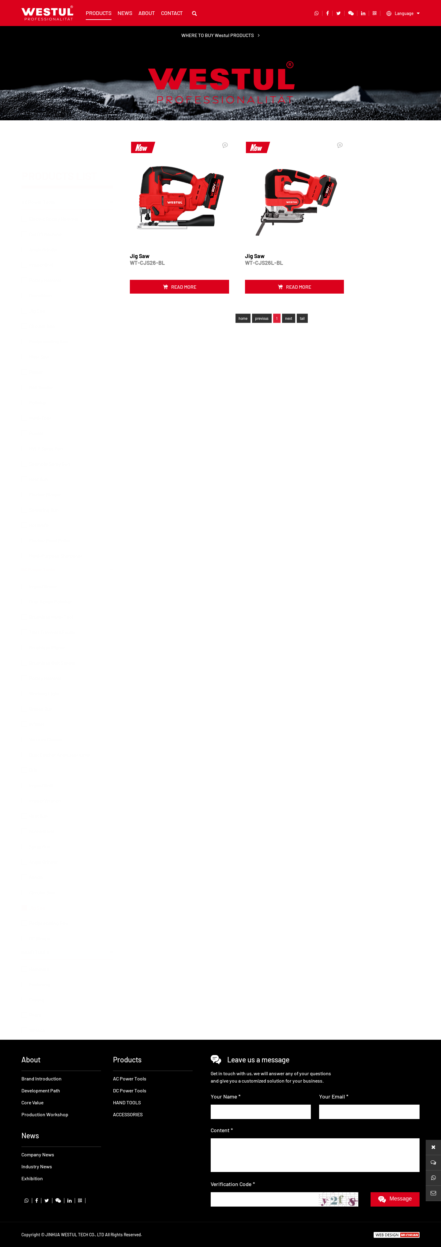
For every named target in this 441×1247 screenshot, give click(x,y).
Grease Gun (41, 694)
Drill (33, 755)
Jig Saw (37, 281)
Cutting (36, 985)
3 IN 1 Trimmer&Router (52, 618)
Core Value (32, 1102)
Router (36, 404)
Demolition (40, 266)
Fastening (39, 970)
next (288, 317)
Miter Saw (39, 327)
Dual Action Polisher (50, 587)
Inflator (36, 709)
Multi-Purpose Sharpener (55, 526)
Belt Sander (41, 358)
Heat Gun (38, 450)
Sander (36, 863)
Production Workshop (44, 1114)
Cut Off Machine (45, 205)
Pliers (35, 1000)
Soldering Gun (44, 480)
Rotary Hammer (45, 251)
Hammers (39, 954)
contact (172, 12)
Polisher (38, 373)
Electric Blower (45, 465)
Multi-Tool (40, 388)
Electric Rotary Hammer (54, 189)
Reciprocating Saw (49, 312)
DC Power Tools (38, 555)
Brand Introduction (41, 1078)
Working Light (44, 679)
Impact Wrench (45, 786)
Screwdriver (42, 817)
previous (262, 317)
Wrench (37, 1016)
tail (302, 317)
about (146, 12)
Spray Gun (40, 832)
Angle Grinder (43, 220)
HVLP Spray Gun (46, 419)
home (243, 317)
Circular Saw (42, 296)
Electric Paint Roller (49, 511)
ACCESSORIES (36, 1029)
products (98, 12)
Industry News (36, 1166)
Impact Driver (43, 572)
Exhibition (32, 1178)
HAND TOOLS (35, 938)
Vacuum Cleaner (46, 725)
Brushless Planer (47, 633)
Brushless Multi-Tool (51, 602)
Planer (36, 342)
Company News (37, 1154)
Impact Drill (41, 235)
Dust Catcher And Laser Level (60, 740)
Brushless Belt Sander (52, 648)
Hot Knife (38, 495)
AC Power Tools (38, 172)
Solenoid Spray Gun (49, 434)
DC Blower (40, 924)
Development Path (40, 1090)
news (125, 12)
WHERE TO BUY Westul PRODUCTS (220, 35)
